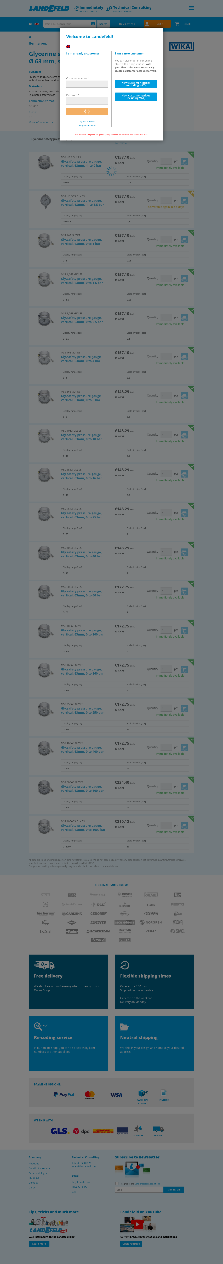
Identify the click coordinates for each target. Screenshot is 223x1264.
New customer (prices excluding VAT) (136, 84)
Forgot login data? (87, 125)
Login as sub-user (87, 121)
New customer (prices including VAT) (136, 97)
